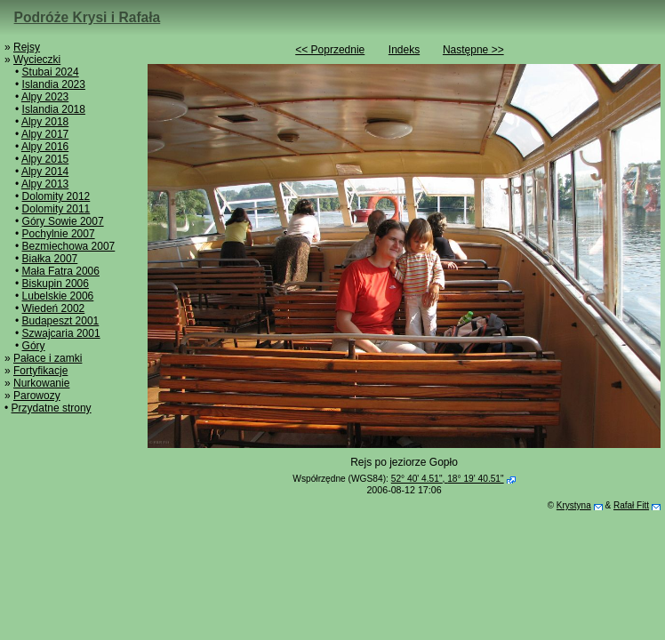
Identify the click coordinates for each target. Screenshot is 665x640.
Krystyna (574, 505)
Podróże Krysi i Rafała (87, 17)
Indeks (404, 50)
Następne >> (473, 50)
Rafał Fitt (631, 505)
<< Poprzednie (330, 50)
